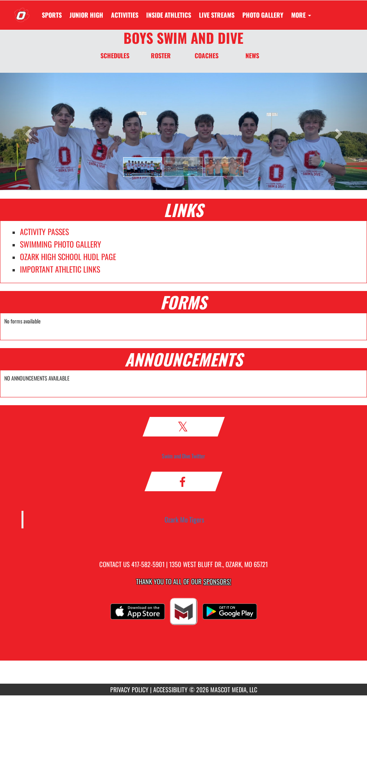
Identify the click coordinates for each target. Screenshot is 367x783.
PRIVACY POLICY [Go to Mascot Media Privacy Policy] (129, 689)
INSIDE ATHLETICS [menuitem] (168, 15)
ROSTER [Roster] (161, 55)
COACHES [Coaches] (206, 55)
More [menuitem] (301, 15)
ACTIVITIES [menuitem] (124, 15)
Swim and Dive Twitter (183, 456)
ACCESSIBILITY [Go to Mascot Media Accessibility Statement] (170, 689)
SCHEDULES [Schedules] (114, 55)
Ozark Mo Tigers (184, 519)
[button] (142, 167)
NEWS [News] (252, 55)
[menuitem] (86, 14)
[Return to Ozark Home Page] (22, 10)
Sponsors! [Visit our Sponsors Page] (217, 581)
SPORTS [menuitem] (52, 15)
